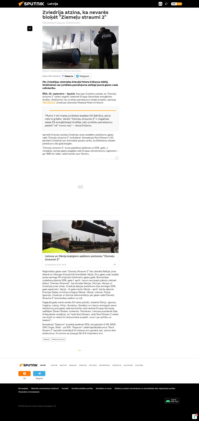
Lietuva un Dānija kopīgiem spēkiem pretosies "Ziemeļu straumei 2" (79, 257)
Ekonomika (104, 365)
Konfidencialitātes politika (82, 388)
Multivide (128, 365)
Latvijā (54, 365)
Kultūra (139, 365)
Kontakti (65, 388)
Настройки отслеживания (28, 392)
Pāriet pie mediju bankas (72, 71)
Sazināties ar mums (104, 388)
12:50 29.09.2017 (49, 23)
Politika (93, 365)
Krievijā (83, 365)
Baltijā (63, 365)
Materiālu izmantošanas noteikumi (45, 388)
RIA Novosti (49, 102)
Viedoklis (116, 365)
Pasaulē (46, 339)
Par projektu (23, 388)
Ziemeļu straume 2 (58, 339)
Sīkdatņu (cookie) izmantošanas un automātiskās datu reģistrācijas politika (145, 388)
